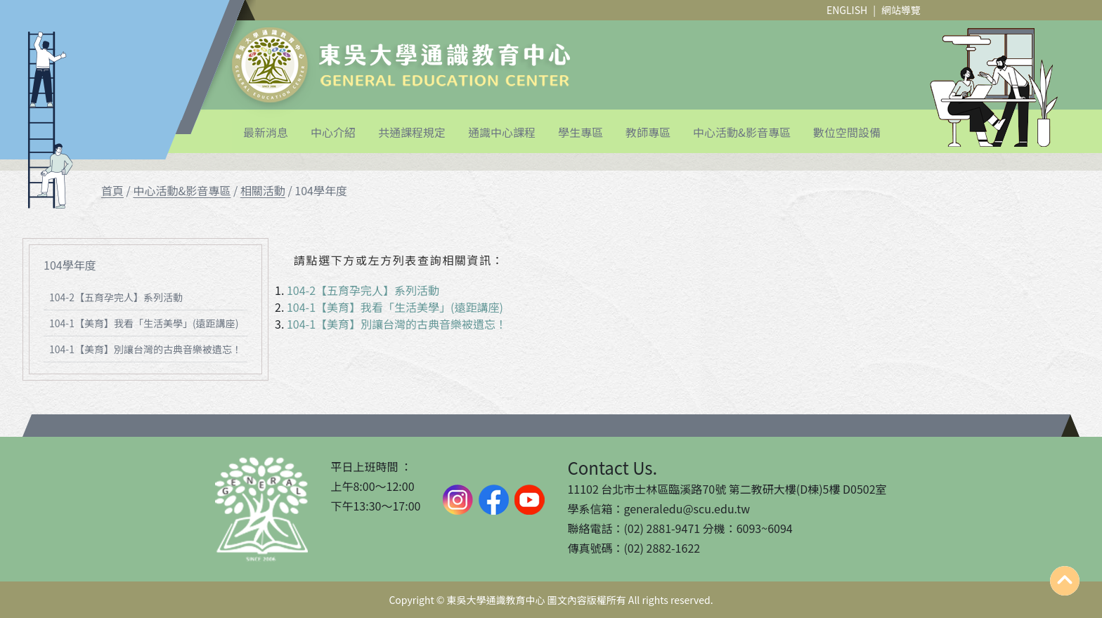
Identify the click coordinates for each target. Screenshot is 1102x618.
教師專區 (647, 132)
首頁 (112, 190)
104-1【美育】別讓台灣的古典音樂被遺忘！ (145, 349)
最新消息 (265, 132)
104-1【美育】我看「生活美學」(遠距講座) (143, 323)
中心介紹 (333, 132)
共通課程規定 (412, 132)
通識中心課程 (502, 132)
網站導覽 (901, 10)
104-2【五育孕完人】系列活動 (116, 297)
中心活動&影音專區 (742, 132)
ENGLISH (846, 10)
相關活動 (262, 190)
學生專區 (580, 132)
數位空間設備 (847, 132)
